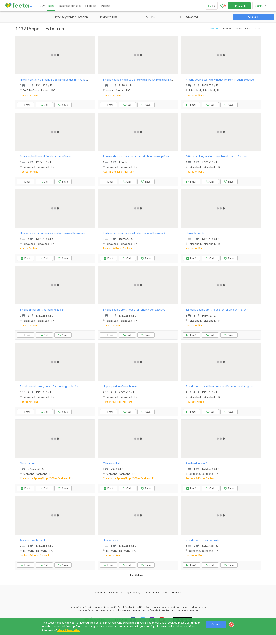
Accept (216, 624)
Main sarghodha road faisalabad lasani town (45, 156)
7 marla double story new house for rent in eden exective (220, 79)
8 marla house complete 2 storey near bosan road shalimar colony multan (146, 79)
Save (63, 104)
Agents (105, 5)
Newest (228, 28)
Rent (51, 5)
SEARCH (253, 17)
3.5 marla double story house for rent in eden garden (217, 309)
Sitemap (176, 592)
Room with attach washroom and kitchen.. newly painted (136, 156)
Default (215, 28)
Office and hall (111, 463)
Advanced (206, 17)
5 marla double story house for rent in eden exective (134, 309)
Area (258, 28)
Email (25, 104)
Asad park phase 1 (197, 463)
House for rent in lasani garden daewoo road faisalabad (52, 232)
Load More (136, 574)
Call (44, 104)
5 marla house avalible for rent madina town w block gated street (224, 386)
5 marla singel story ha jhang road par (42, 309)
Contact (115, 592)
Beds (248, 28)
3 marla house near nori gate (202, 539)
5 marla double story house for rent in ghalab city (49, 386)
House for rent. (195, 232)
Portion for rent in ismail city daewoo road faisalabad (134, 232)
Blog (165, 592)
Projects (90, 5)
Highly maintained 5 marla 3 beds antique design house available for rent (63, 79)
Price (239, 28)
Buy (42, 5)
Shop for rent (28, 463)
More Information (69, 630)
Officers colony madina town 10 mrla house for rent (216, 156)
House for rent (112, 539)
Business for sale (70, 5)
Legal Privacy (133, 592)
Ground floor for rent (32, 539)
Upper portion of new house (120, 386)
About (100, 592)
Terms (151, 592)
